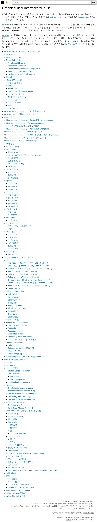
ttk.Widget (12, 166)
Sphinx (68, 520)
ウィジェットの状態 (16, 164)
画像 (10, 106)
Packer (11, 86)
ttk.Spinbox (12, 189)
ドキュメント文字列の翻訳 (18, 484)
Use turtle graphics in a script (19, 397)
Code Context (13, 314)
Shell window (13, 317)
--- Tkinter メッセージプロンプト (26, 132)
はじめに (9, 362)
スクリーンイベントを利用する (20, 462)
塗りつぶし (14, 431)
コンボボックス (12, 169)
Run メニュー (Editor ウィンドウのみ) (23, 271)
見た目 (12, 442)
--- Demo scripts (18, 490)
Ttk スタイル (11, 252)
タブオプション (14, 198)
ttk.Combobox (13, 178)
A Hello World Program (17, 63)
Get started (10, 365)
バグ (10, 229)
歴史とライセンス (72, 508)
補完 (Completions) (15, 305)
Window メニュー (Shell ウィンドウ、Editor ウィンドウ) (30, 283)
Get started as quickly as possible (21, 388)
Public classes (11, 473)
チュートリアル (12, 368)
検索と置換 (12, 303)
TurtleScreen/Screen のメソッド (21, 408)
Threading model (12, 77)
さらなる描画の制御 (18, 433)
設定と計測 (12, 419)
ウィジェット (11, 149)
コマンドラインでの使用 (18, 325)
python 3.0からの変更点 (15, 496)
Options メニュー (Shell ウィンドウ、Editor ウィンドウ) (30, 280)
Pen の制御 (14, 377)
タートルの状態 (14, 436)
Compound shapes (15, 451)
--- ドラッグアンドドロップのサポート (25, 138)
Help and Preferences (14, 342)
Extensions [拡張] (15, 354)
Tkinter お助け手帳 (13, 60)
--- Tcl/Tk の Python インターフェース (23, 51)
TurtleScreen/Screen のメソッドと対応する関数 (25, 453)
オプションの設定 (15, 83)
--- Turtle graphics (14, 359)
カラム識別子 (13, 243)
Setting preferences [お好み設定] (21, 348)
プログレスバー (12, 209)
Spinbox (9, 181)
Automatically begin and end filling (21, 391)
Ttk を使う (10, 144)
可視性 (12, 439)
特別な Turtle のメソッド (18, 448)
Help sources (13, 345)
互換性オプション (15, 161)
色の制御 (13, 428)
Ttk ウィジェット (13, 147)
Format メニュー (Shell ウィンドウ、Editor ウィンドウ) (30, 269)
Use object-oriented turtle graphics (21, 399)
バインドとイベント (16, 100)
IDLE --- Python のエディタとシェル (18, 257)
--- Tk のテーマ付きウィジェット (23, 141)
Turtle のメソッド (15, 405)
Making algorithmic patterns (19, 382)
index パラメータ (15, 103)
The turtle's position (17, 379)
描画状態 (13, 425)
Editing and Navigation (15, 291)
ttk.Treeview (13, 249)
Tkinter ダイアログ (11, 117)
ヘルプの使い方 (14, 482)
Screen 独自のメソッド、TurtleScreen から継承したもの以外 (32, 470)
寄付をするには (88, 513)
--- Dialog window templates (27, 129)
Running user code (15, 331)
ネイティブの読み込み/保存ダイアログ (23, 126)
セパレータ (10, 218)
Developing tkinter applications (20, 337)
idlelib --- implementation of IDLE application (23, 357)
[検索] (51, 2)
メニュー (9, 260)
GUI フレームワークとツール (75, 44)
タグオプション (14, 240)
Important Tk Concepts (17, 66)
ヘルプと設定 (11, 479)
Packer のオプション (16, 88)
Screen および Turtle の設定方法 (21, 487)
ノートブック (11, 192)
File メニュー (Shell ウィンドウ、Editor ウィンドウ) (28, 263)
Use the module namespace (22, 394)
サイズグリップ (12, 223)
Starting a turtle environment (19, 371)
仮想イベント (13, 175)
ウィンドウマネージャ (17, 94)
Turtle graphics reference (16, 402)
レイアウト (12, 254)
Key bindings (13, 297)
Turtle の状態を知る (16, 416)
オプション (12, 172)
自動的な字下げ (14, 300)
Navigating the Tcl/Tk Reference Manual (23, 74)
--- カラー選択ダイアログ (24, 111)
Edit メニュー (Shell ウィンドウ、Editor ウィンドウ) (28, 266)
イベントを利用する (16, 445)
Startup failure (13, 328)
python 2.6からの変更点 (15, 493)
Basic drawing (13, 374)
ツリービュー (11, 232)
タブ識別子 (12, 201)
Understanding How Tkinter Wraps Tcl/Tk (24, 69)
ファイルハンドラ (13, 108)
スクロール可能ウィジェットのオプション (25, 155)
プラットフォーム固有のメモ (19, 226)
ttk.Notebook (13, 206)
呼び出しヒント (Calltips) (18, 308)
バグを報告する (88, 517)
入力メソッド (13, 465)
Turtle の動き (13, 414)
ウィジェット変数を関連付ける (20, 91)
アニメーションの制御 (17, 459)
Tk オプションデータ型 (17, 97)
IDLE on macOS (14, 351)
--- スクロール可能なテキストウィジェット (31, 135)
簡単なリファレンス (14, 80)
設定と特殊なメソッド (17, 468)
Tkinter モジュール (13, 57)
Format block (13, 311)
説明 (8, 476)
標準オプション (14, 152)
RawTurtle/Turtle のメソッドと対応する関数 (23, 411)
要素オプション (14, 237)
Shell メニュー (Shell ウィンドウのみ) (23, 274)
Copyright (67, 501)
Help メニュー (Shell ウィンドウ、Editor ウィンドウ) (29, 286)
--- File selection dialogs (25, 123)
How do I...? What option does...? (21, 71)
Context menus (14, 288)
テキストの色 (13, 320)
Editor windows (14, 294)
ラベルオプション (15, 158)
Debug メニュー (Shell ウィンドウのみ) (23, 277)
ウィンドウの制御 (15, 456)
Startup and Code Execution (17, 323)
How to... (9, 385)
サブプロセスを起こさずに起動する (22, 340)
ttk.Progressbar (14, 215)
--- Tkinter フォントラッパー (21, 114)
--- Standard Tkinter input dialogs (29, 120)
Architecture (11, 54)
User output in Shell (15, 334)
